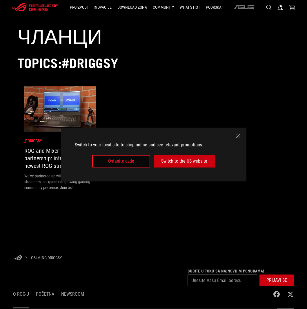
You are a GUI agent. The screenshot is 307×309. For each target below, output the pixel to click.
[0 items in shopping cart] (291, 7)
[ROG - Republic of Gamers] (35, 7)
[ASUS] (243, 7)
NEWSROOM (72, 294)
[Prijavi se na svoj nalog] (280, 7)
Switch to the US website (184, 161)
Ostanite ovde (121, 161)
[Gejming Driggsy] (46, 257)
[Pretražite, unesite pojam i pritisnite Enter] (268, 7)
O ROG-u (21, 294)
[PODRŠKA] (213, 7)
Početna (45, 294)
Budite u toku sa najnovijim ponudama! (226, 271)
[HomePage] (17, 258)
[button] (276, 280)
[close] (238, 135)
